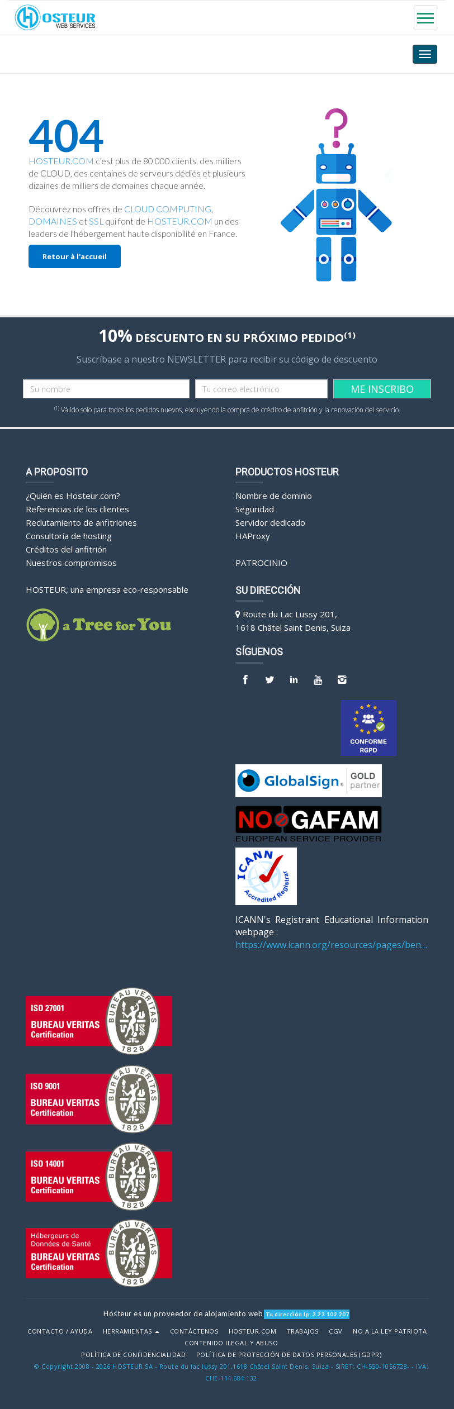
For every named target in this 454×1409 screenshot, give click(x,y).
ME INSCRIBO (382, 389)
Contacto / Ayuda (59, 1331)
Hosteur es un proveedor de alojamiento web (183, 1313)
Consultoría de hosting (69, 535)
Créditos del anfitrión (66, 549)
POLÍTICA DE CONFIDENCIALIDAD (133, 1355)
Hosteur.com (253, 1331)
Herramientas (131, 1331)
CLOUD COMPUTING (167, 209)
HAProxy (252, 535)
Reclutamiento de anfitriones (81, 522)
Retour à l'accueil (74, 256)
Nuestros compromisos (71, 562)
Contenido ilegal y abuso (231, 1343)
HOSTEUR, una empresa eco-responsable (107, 589)
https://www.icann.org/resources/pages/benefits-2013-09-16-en (331, 945)
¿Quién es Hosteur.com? (73, 495)
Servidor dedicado (270, 522)
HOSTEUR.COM (61, 161)
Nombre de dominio (273, 495)
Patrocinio (261, 562)
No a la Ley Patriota (390, 1331)
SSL (96, 221)
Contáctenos (194, 1331)
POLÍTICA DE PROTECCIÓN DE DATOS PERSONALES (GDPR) (289, 1355)
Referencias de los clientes (77, 509)
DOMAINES (53, 221)
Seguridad (254, 509)
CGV (336, 1331)
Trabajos (303, 1331)
